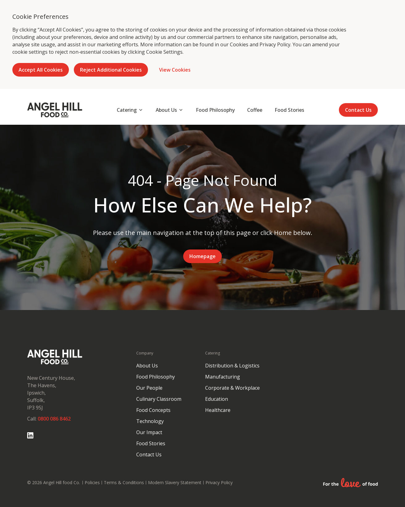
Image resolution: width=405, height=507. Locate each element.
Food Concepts (153, 410)
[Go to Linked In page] (30, 435)
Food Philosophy (155, 376)
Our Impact (149, 432)
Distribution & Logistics (232, 365)
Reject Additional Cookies (111, 69)
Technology (150, 421)
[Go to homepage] (54, 110)
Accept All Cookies (41, 69)
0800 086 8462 (54, 418)
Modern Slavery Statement (174, 482)
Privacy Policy (274, 44)
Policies (92, 482)
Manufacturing (222, 376)
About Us (147, 365)
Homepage (202, 256)
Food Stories (150, 443)
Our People (149, 387)
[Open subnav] (130, 110)
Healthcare (217, 410)
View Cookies (175, 69)
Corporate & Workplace (232, 387)
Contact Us (358, 110)
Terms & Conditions (124, 482)
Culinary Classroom (158, 399)
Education (216, 399)
